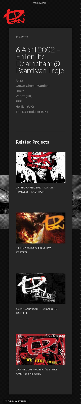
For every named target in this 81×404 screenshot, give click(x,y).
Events (23, 36)
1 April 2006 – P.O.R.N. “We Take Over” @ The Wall (36, 371)
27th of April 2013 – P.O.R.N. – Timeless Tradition (36, 189)
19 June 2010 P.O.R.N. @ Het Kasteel (33, 250)
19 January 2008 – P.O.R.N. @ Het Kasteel (37, 311)
